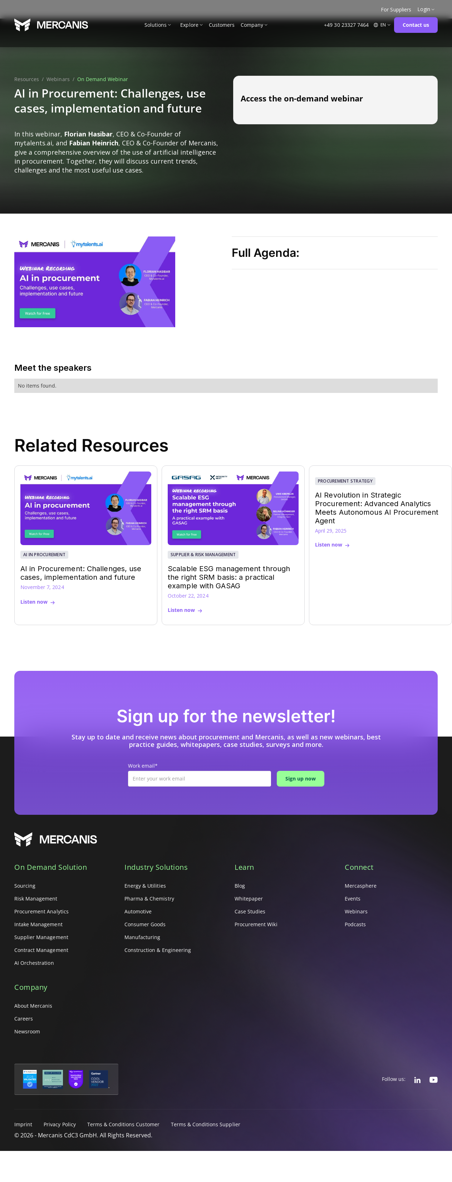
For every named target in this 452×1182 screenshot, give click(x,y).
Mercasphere (361, 885)
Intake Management (38, 924)
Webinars (57, 79)
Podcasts (355, 924)
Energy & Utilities (145, 885)
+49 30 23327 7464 (346, 24)
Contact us (416, 24)
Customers (222, 24)
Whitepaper (249, 898)
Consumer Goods (145, 924)
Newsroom (27, 1031)
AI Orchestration (34, 962)
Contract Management (41, 950)
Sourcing (24, 885)
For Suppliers (396, 9)
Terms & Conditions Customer (123, 1124)
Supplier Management (41, 937)
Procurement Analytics (41, 911)
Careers (23, 1018)
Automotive (138, 911)
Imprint (23, 1124)
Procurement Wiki (256, 924)
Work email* (143, 766)
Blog (240, 885)
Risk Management (36, 898)
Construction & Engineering (157, 950)
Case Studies (250, 911)
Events (352, 898)
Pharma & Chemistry (149, 898)
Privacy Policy (60, 1124)
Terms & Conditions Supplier (205, 1124)
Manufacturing (142, 937)
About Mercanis (33, 1005)
